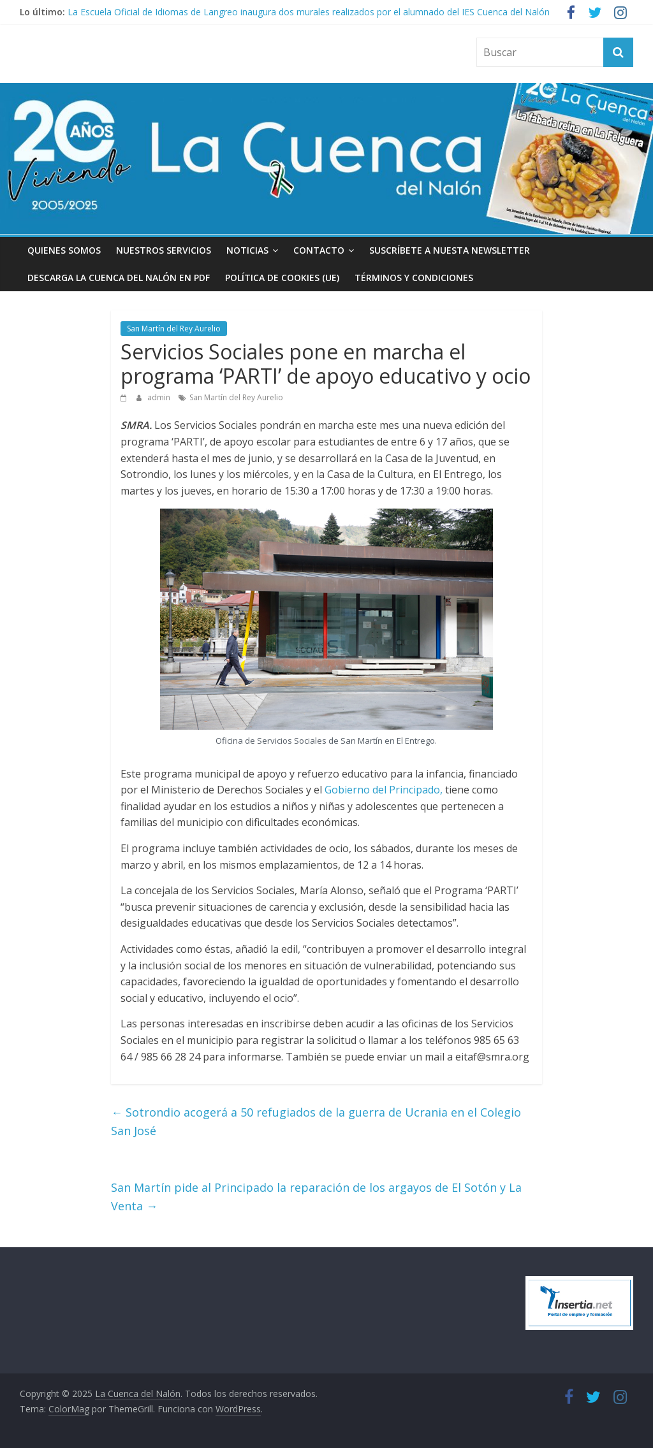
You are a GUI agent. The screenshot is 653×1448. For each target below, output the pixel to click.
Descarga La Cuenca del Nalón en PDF (118, 278)
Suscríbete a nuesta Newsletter (449, 250)
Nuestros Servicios (163, 250)
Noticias (247, 250)
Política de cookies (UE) (282, 278)
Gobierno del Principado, (384, 790)
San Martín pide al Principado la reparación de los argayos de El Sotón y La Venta (316, 1196)
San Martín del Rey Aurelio (174, 328)
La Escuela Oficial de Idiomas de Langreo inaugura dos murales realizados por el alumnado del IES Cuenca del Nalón (309, 12)
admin (159, 397)
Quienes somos (64, 250)
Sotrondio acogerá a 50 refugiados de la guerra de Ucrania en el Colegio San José (316, 1121)
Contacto (318, 250)
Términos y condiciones (414, 278)
